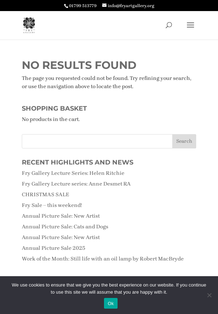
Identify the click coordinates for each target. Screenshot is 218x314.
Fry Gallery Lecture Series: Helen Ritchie (73, 173)
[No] (209, 295)
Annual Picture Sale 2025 (53, 248)
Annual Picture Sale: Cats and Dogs (65, 226)
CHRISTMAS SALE (45, 194)
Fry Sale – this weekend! (52, 205)
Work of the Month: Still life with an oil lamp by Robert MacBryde (103, 258)
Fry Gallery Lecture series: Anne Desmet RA (76, 184)
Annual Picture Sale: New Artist (61, 216)
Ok (111, 303)
